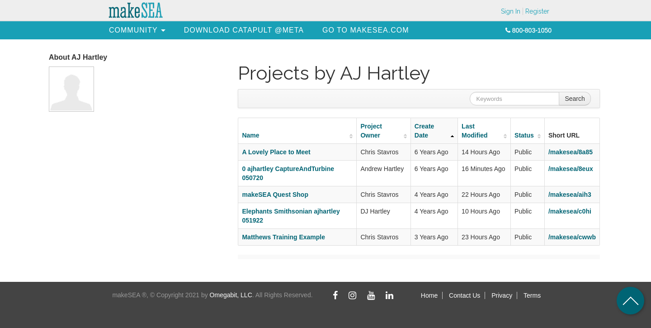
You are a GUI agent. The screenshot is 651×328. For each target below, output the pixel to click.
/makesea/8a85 (570, 152)
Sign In (510, 11)
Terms (532, 295)
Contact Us (464, 295)
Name (250, 135)
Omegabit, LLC (231, 295)
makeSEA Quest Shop (275, 194)
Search (575, 98)
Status (524, 135)
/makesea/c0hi (569, 211)
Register (537, 11)
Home (429, 295)
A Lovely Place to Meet (276, 152)
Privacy (501, 295)
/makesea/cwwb (572, 237)
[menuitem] (133, 30)
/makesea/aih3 (569, 194)
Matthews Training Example (283, 237)
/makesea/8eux (570, 168)
